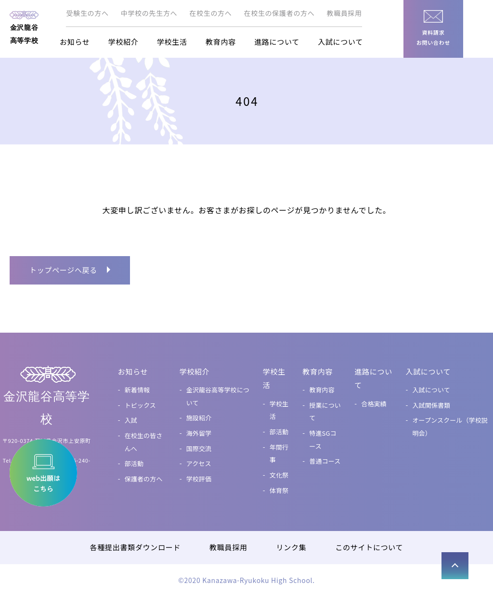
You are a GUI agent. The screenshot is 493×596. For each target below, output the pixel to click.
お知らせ (75, 42)
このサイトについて (369, 547)
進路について (276, 42)
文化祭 (279, 474)
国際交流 (199, 448)
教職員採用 (345, 13)
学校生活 (172, 42)
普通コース (324, 461)
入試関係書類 (431, 405)
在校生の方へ (210, 13)
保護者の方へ (144, 478)
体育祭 (279, 490)
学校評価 (199, 478)
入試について (340, 42)
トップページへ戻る (63, 270)
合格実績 (374, 403)
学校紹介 (123, 42)
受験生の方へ (87, 13)
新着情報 (137, 389)
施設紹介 (199, 417)
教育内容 (221, 42)
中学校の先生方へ (149, 13)
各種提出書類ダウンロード (135, 547)
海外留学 (199, 433)
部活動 (134, 463)
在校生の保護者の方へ (279, 13)
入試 (131, 420)
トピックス (140, 405)
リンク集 (291, 547)
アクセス (198, 463)
